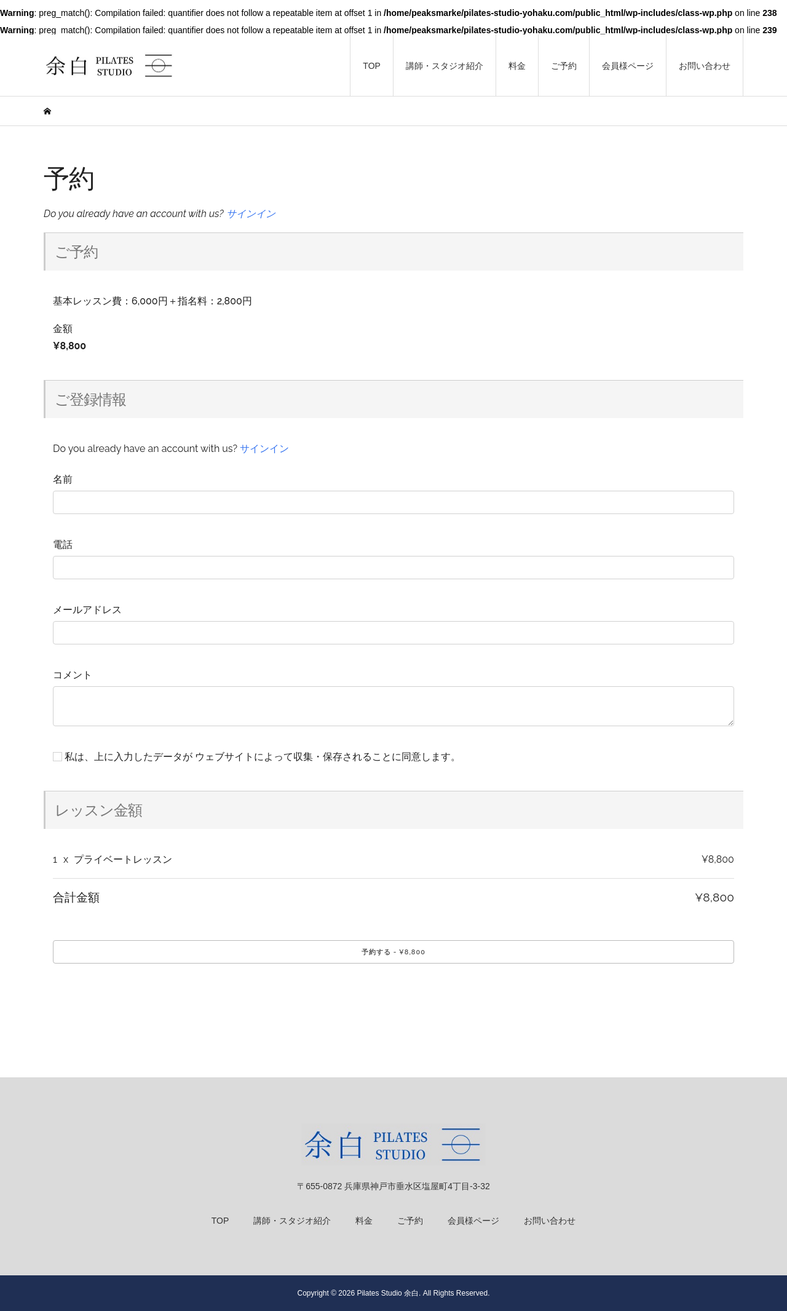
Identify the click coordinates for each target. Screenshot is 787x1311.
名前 (63, 479)
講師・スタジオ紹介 (444, 66)
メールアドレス (87, 610)
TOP (372, 66)
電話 (63, 544)
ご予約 (564, 66)
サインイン (250, 214)
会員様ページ (628, 66)
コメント (72, 675)
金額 (63, 329)
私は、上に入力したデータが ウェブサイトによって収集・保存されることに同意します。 (257, 756)
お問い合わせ (704, 66)
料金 (517, 66)
